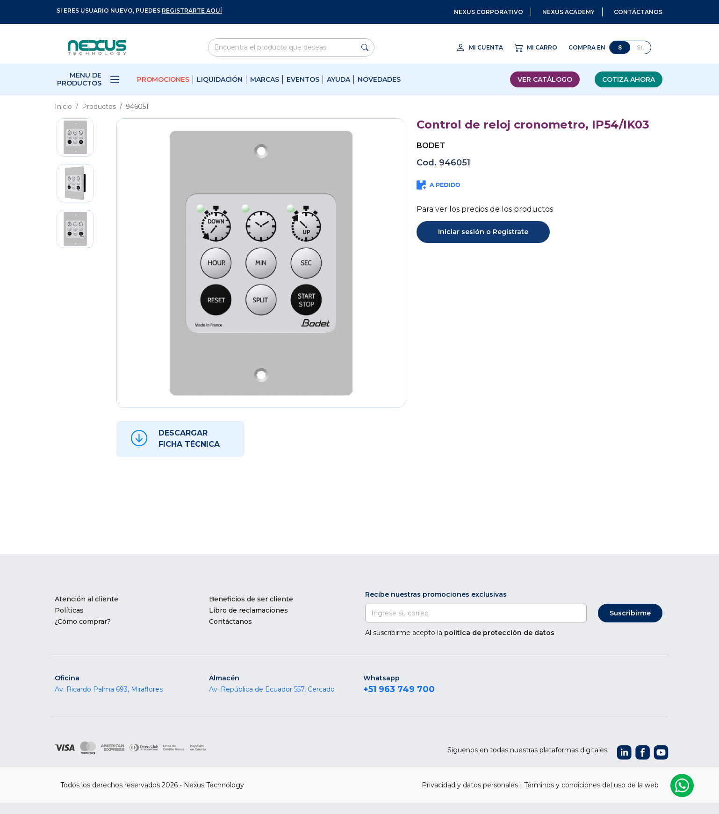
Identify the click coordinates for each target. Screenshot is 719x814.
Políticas (69, 610)
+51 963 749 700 (399, 689)
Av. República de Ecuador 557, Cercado (272, 689)
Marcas (264, 79)
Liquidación (220, 79)
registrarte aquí (192, 10)
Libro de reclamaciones (248, 610)
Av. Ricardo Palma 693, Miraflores (109, 689)
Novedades (379, 79)
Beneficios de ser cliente (251, 599)
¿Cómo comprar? (83, 621)
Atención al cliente (86, 599)
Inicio (63, 106)
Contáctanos (230, 621)
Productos (99, 106)
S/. (641, 47)
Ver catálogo (545, 79)
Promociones (163, 79)
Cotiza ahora (628, 79)
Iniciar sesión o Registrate (483, 232)
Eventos (303, 79)
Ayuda (338, 79)
